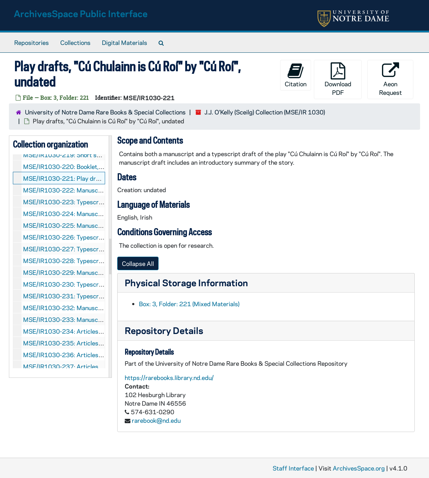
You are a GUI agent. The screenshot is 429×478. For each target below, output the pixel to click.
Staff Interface (293, 468)
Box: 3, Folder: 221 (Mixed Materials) (189, 304)
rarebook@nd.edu (156, 420)
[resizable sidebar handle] (110, 256)
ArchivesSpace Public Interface (81, 13)
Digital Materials (124, 42)
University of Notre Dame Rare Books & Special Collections (105, 112)
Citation (295, 75)
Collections (75, 42)
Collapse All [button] (138, 263)
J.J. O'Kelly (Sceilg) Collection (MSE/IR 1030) (265, 112)
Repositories (31, 42)
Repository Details (164, 330)
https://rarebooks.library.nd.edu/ (169, 377)
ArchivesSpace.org (359, 468)
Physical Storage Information (186, 282)
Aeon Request (390, 79)
